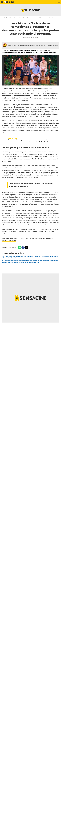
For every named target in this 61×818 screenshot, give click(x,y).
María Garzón (11, 44)
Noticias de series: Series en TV (26, 17)
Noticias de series (14, 17)
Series (7, 17)
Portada (3, 17)
